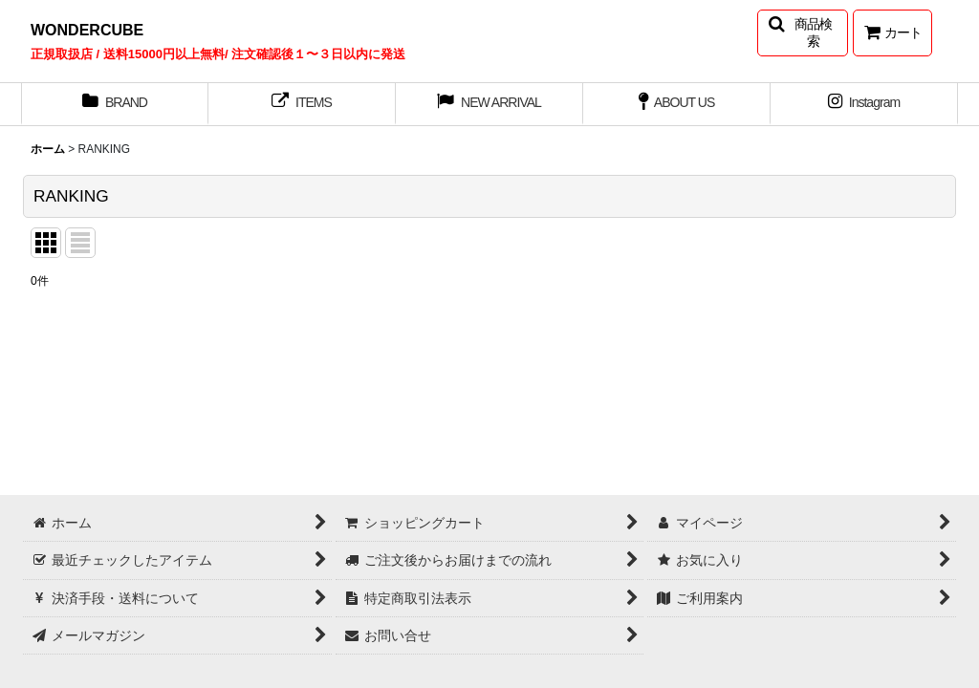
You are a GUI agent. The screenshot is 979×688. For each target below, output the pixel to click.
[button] (802, 33)
